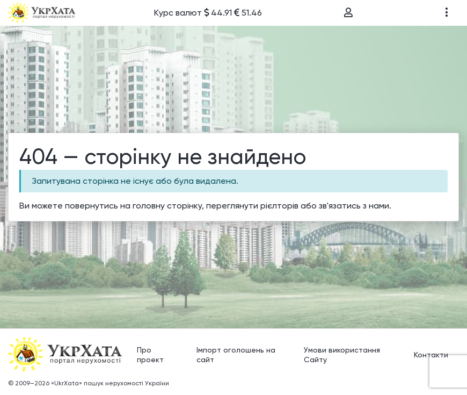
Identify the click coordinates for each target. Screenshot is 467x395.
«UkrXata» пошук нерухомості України (110, 383)
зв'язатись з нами (354, 205)
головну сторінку (167, 205)
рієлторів (279, 205)
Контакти (431, 354)
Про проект (150, 355)
